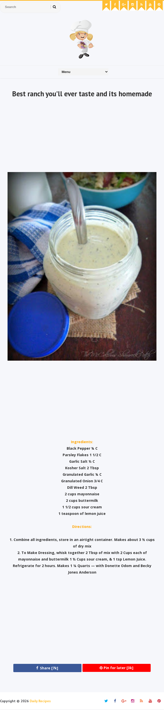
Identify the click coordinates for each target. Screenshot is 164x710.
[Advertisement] (82, 136)
